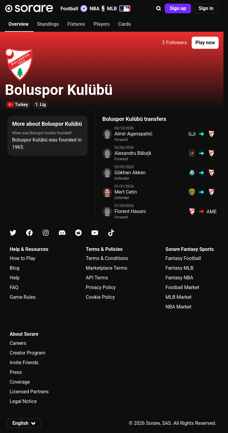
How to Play (22, 258)
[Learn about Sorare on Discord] (62, 233)
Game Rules (22, 297)
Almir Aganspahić (133, 134)
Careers (18, 343)
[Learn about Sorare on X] (13, 233)
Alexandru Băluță (132, 153)
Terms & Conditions (107, 258)
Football (74, 8)
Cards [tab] (124, 24)
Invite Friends (24, 362)
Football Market (182, 287)
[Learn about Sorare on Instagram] (45, 233)
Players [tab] (102, 24)
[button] (159, 8)
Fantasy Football (183, 258)
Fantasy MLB (179, 268)
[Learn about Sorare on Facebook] (29, 233)
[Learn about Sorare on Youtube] (95, 233)
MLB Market (179, 297)
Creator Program (27, 353)
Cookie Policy (100, 297)
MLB (118, 8)
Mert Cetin (125, 192)
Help (15, 278)
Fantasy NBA (179, 278)
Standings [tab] (48, 24)
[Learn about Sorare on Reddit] (78, 233)
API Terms (97, 278)
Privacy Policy (101, 287)
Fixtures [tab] (76, 24)
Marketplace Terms (106, 268)
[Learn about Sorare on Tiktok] (111, 233)
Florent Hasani (130, 211)
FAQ (14, 287)
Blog (14, 268)
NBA (97, 8)
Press (16, 372)
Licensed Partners (29, 392)
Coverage (20, 382)
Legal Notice (23, 401)
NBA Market (179, 307)
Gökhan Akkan (130, 172)
